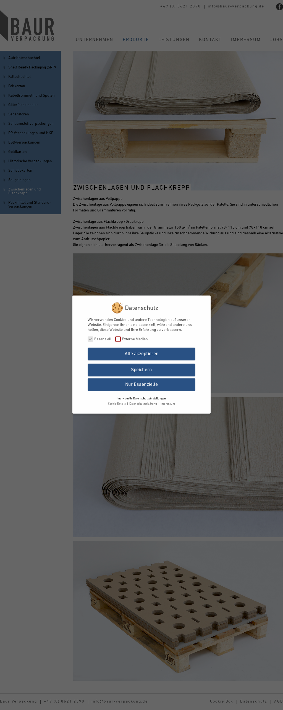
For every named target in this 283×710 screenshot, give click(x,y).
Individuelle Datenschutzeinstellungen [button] (141, 395)
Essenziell (99, 336)
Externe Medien (131, 336)
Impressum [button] (168, 400)
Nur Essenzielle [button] (141, 381)
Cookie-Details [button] (117, 400)
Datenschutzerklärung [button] (143, 400)
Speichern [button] (141, 367)
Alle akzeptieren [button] (142, 350)
